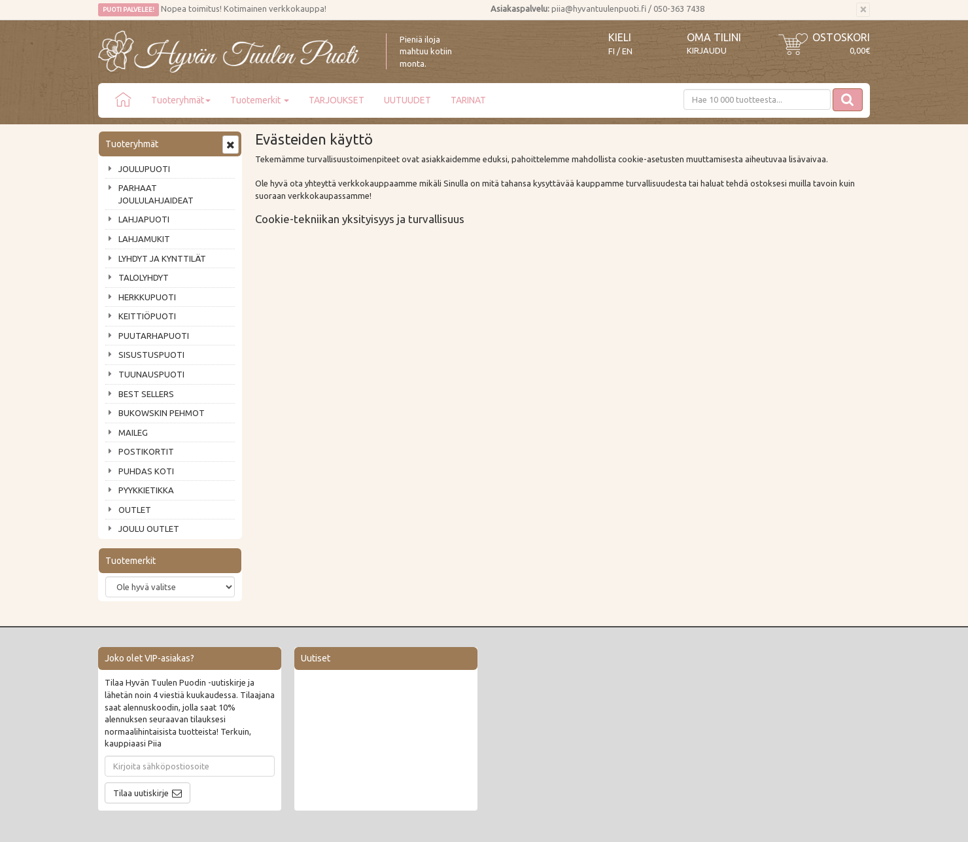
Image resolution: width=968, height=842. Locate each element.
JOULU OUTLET (148, 528)
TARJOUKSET (336, 100)
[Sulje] (863, 10)
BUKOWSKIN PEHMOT (161, 412)
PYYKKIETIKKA (146, 490)
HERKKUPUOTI (147, 297)
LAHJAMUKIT (144, 238)
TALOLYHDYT (143, 277)
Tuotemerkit (259, 100)
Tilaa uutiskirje (141, 793)
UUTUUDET (407, 100)
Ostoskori (841, 37)
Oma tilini (714, 37)
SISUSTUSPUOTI (151, 354)
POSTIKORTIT (146, 451)
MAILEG (133, 432)
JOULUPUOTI (144, 168)
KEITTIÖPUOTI (147, 316)
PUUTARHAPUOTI (153, 335)
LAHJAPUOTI (143, 219)
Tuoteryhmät (181, 100)
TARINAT (468, 100)
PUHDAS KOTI (146, 471)
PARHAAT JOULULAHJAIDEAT (156, 194)
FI (611, 51)
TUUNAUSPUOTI (151, 374)
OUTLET (134, 509)
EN (627, 51)
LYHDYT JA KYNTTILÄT (162, 258)
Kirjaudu (707, 50)
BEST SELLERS (146, 393)
